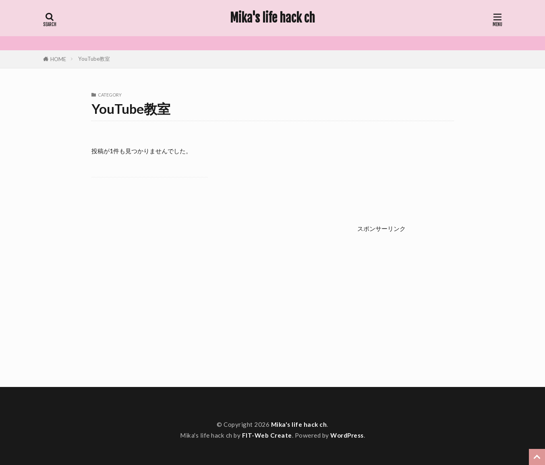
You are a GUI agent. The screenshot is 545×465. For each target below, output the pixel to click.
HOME (58, 59)
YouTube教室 (94, 59)
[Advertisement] (429, 300)
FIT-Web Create (267, 435)
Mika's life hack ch (272, 18)
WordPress (347, 435)
